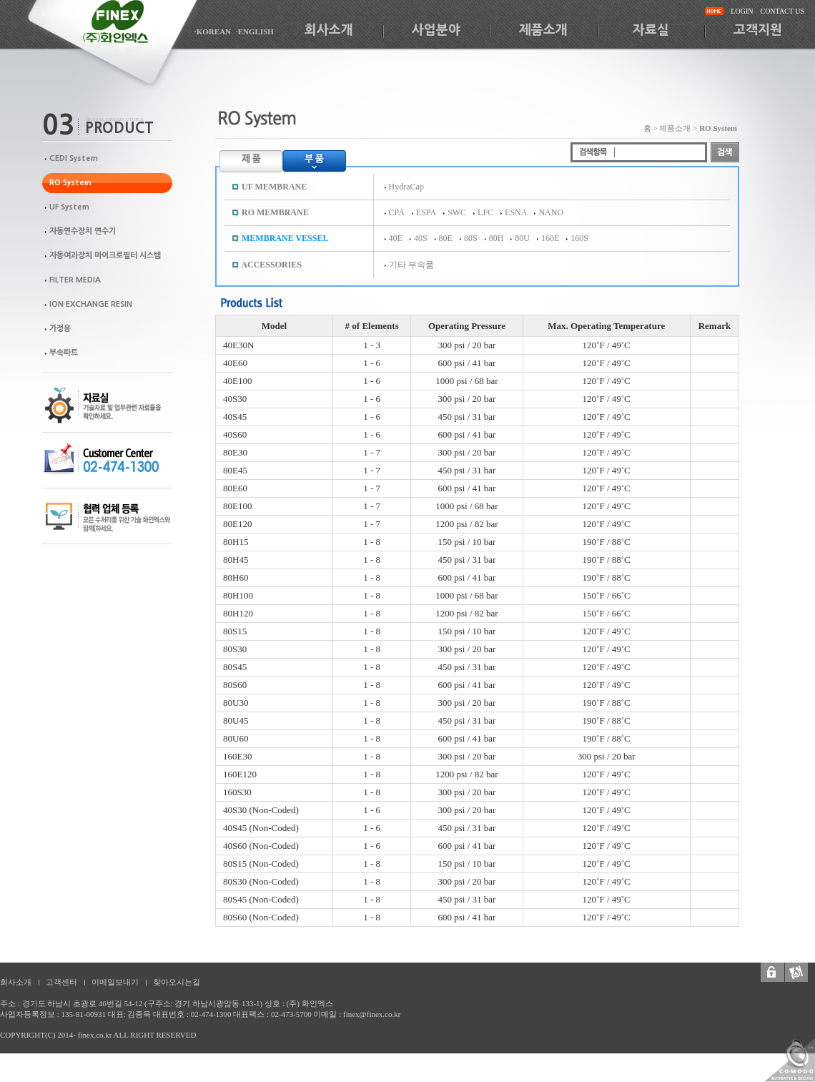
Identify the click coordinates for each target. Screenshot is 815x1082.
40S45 (235, 416)
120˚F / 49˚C (607, 345)
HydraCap (406, 187)
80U (522, 238)
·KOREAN (212, 31)
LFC (485, 212)
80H (496, 238)
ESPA (426, 212)
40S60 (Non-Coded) (261, 845)
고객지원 (758, 30)
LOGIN (742, 11)
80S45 (235, 667)
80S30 (235, 649)
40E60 (235, 363)
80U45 (235, 720)
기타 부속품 (411, 265)
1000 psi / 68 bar (466, 380)
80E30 (235, 452)
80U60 (235, 738)
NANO (550, 212)
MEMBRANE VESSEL (285, 238)
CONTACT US (782, 11)
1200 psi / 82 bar (466, 523)
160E (550, 238)
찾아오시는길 (176, 982)
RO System (70, 183)
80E (446, 238)
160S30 (237, 792)
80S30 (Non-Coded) (261, 881)
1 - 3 (371, 345)
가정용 (60, 329)
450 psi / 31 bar (467, 416)
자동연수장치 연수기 (82, 231)
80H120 (238, 613)
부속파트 (63, 353)
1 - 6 (371, 363)
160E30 (237, 756)
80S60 (235, 684)
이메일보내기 (115, 982)
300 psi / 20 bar (467, 345)
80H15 (235, 541)
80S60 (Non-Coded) (261, 917)
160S (579, 238)
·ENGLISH (255, 31)
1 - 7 (371, 452)
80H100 (238, 595)
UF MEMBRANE (274, 187)
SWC (457, 212)
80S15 (235, 631)
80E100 (237, 506)
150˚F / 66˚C (607, 595)
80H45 (235, 559)
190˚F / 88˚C (607, 541)
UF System (69, 207)
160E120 (240, 774)
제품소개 (543, 30)
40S (421, 238)
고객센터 (61, 982)
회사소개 (329, 30)
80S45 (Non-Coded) (261, 899)
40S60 (235, 434)
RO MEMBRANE (275, 212)
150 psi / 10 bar (467, 541)
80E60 (235, 488)
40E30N (238, 345)
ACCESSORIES (271, 265)
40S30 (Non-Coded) (261, 810)
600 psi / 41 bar (467, 363)
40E (395, 238)
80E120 (237, 523)
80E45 (235, 470)
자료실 (651, 30)
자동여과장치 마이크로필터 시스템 (105, 256)
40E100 (237, 380)
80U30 (235, 702)
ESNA (516, 212)
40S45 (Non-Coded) (261, 827)
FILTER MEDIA (75, 280)
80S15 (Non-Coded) (261, 863)
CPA (397, 212)
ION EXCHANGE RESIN (90, 304)
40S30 (235, 398)
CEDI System (73, 158)
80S (471, 238)
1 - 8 (371, 541)
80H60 (235, 577)
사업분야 (436, 30)
